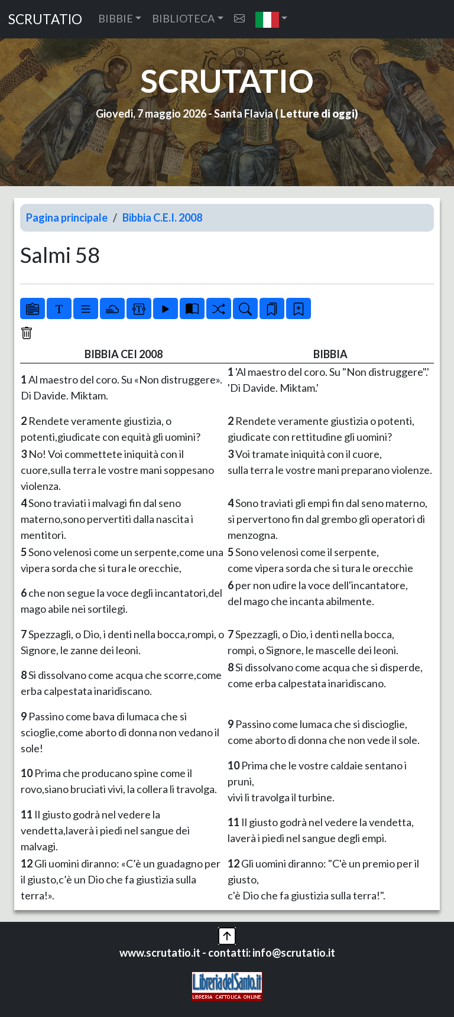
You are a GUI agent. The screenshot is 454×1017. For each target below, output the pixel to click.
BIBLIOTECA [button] (183, 18)
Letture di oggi (317, 113)
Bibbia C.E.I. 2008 (162, 217)
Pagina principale (67, 217)
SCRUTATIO (45, 19)
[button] (271, 19)
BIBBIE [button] (115, 18)
